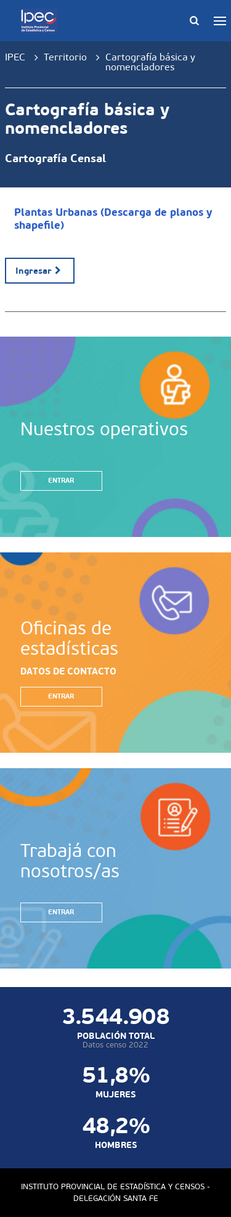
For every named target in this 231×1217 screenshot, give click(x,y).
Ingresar (39, 270)
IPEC (15, 57)
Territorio (65, 57)
